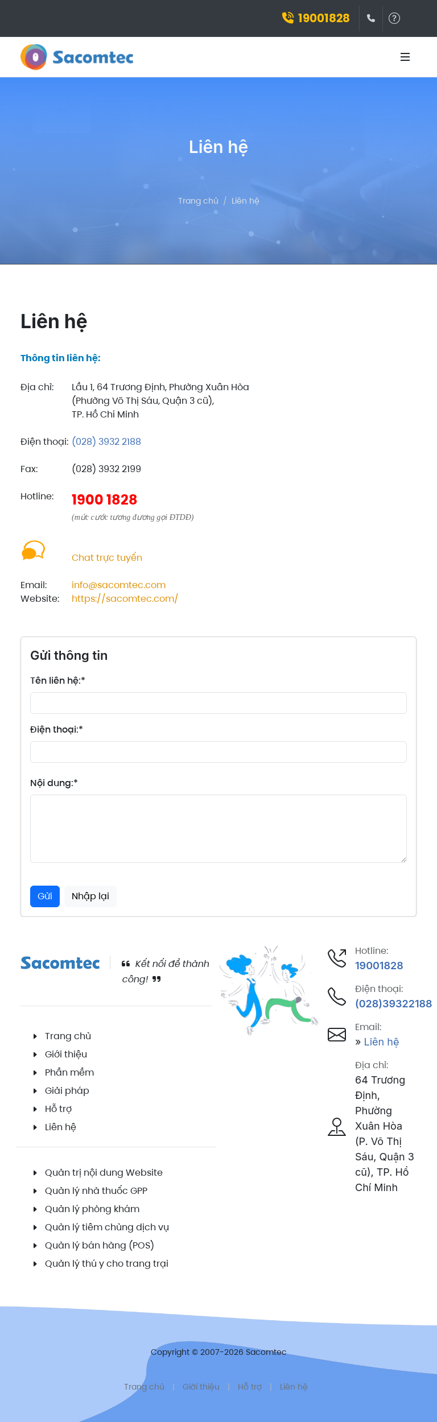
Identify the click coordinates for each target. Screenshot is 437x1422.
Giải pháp (67, 1090)
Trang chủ (198, 200)
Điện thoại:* (56, 729)
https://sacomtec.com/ (125, 598)
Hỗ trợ (58, 1108)
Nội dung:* (54, 782)
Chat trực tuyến (107, 557)
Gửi (45, 896)
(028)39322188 (393, 1004)
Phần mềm (69, 1072)
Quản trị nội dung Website (104, 1172)
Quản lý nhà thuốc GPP (96, 1190)
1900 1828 (105, 499)
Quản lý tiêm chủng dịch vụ (107, 1227)
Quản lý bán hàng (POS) (99, 1245)
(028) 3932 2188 (106, 441)
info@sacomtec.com (119, 585)
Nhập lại (90, 896)
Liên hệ (245, 200)
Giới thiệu (66, 1054)
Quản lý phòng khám (92, 1209)
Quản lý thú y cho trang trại (106, 1263)
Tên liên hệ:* (57, 680)
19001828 (316, 18)
